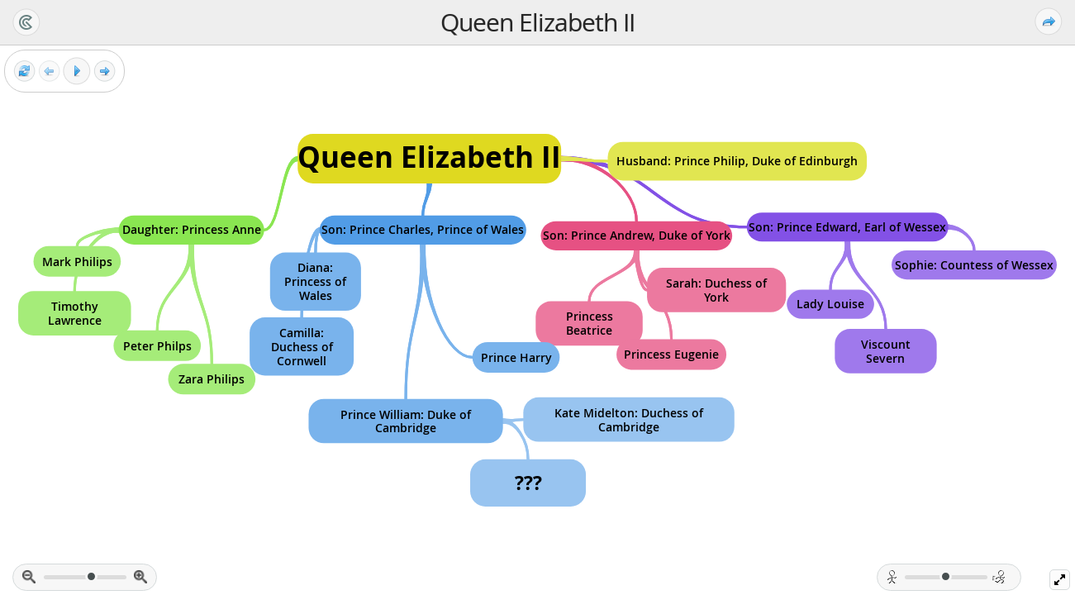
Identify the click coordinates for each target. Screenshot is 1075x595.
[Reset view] (24, 71)
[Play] (77, 71)
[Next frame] (104, 71)
